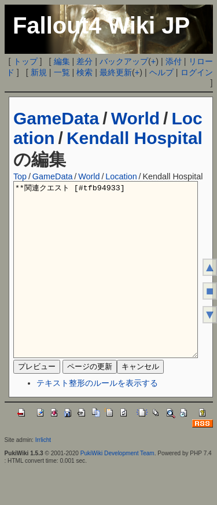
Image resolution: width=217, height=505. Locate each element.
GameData (56, 118)
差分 (84, 61)
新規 (39, 72)
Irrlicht (43, 474)
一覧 (62, 72)
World (135, 118)
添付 (173, 61)
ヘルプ (161, 72)
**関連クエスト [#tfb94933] (105, 287)
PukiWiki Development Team (117, 488)
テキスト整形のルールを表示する (97, 417)
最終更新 (116, 72)
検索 (84, 72)
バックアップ (124, 61)
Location (121, 176)
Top (20, 176)
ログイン (197, 72)
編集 (62, 61)
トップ (25, 61)
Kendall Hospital (135, 138)
